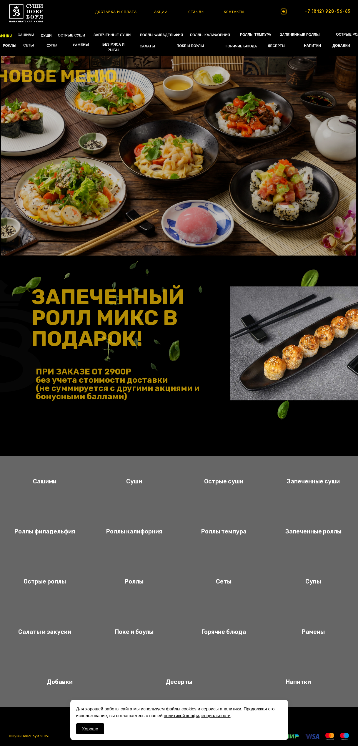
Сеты (224, 581)
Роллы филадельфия (44, 531)
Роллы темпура (224, 531)
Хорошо (90, 728)
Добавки (60, 681)
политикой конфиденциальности (197, 715)
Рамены (313, 631)
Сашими (44, 481)
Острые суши (223, 481)
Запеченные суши (313, 481)
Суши (134, 481)
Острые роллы (45, 581)
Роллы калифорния (134, 531)
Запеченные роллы (313, 531)
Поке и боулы (134, 631)
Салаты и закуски (44, 631)
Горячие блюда (224, 631)
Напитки (298, 681)
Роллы (134, 581)
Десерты (179, 681)
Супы (313, 581)
